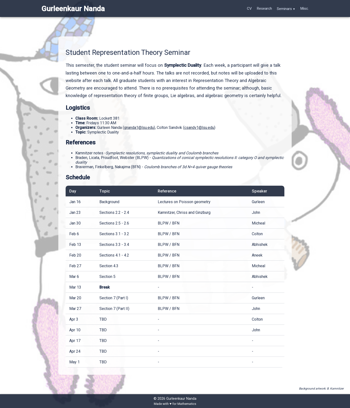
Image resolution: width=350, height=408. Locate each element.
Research (264, 8)
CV (249, 8)
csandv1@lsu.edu (199, 127)
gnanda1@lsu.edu (139, 127)
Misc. (304, 8)
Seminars (284, 9)
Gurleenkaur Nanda (73, 8)
